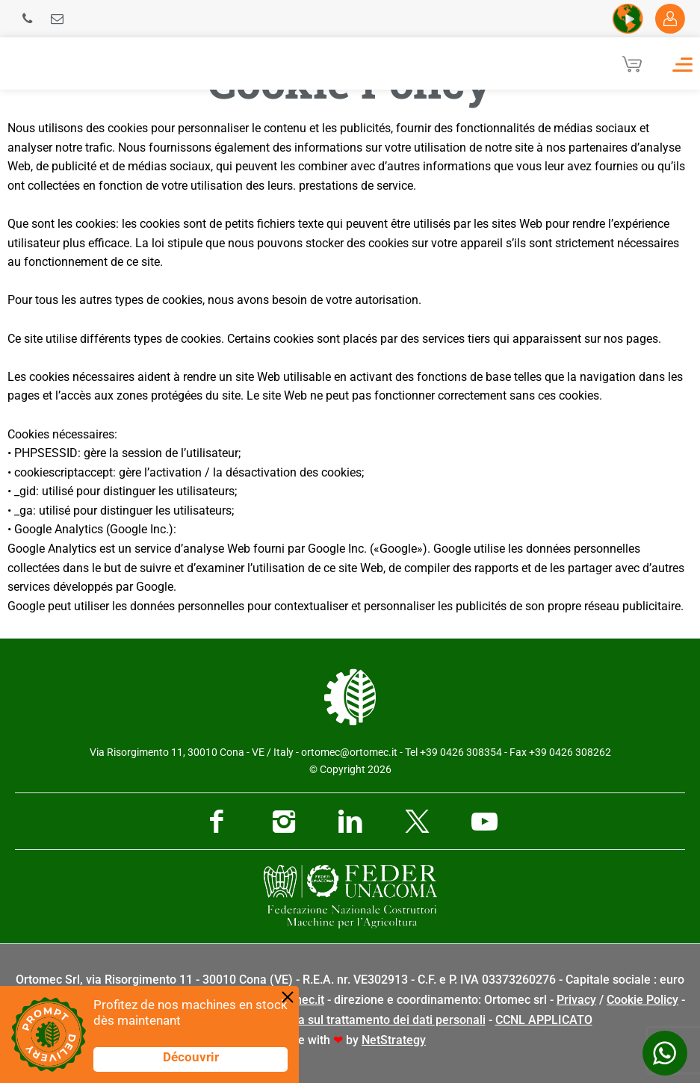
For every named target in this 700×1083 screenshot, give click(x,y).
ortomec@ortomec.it (349, 752)
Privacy (576, 1000)
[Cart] (632, 63)
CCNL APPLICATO (543, 1020)
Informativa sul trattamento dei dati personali (364, 1020)
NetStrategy (394, 1040)
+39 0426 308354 (461, 752)
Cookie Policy (642, 1000)
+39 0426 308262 (570, 752)
